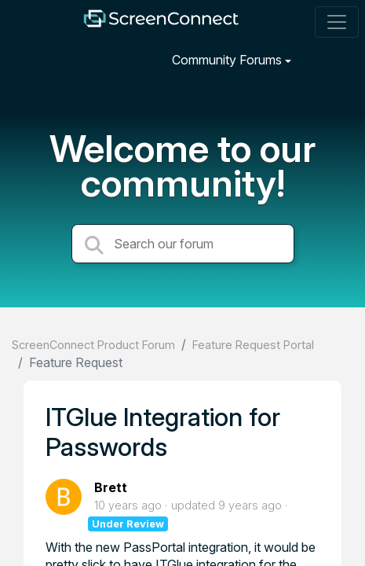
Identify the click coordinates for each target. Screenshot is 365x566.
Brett (110, 487)
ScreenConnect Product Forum (93, 344)
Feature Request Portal (253, 344)
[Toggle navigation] (337, 22)
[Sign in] (334, 59)
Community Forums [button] (227, 60)
